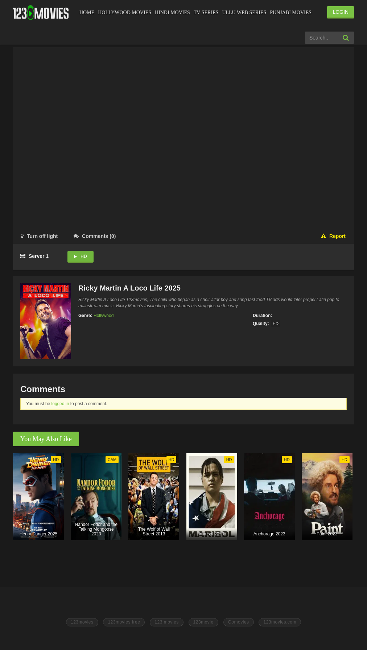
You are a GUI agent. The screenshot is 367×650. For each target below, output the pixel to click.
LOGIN (341, 12)
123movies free (124, 622)
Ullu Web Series (244, 12)
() (95, 236)
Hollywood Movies (124, 12)
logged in (60, 403)
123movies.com (279, 622)
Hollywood (104, 315)
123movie (203, 622)
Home (86, 12)
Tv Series (206, 12)
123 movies (166, 622)
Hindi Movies (172, 12)
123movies (82, 622)
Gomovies (238, 622)
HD (84, 256)
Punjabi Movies (291, 12)
